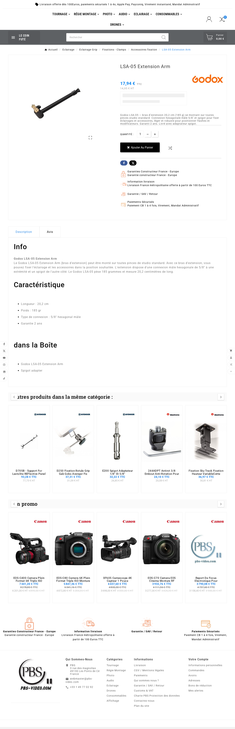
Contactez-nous (144, 702)
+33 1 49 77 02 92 (81, 689)
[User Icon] (210, 20)
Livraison (140, 667)
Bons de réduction (200, 687)
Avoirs (192, 677)
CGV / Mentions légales (149, 672)
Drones (111, 692)
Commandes (196, 672)
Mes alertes (195, 692)
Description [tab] (24, 234)
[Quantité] (140, 136)
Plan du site (141, 707)
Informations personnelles (205, 667)
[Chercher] (113, 39)
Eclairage (113, 687)
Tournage (113, 667)
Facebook (123, 164)
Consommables (116, 697)
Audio (110, 682)
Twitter (133, 164)
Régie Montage (116, 672)
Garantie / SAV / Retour (149, 687)
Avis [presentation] (50, 234)
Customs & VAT (144, 692)
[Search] (164, 39)
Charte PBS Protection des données (157, 697)
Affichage (113, 702)
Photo (110, 677)
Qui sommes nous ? (146, 682)
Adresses (194, 682)
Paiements (141, 677)
